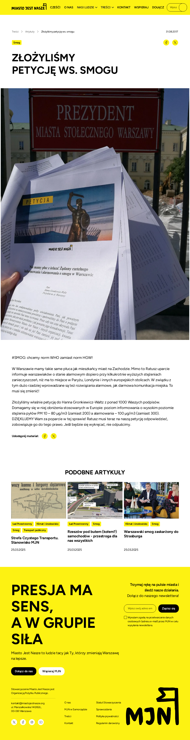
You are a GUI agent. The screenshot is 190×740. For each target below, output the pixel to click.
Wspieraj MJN (51, 671)
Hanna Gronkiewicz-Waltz (83, 402)
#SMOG (18, 357)
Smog (16, 42)
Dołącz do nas (24, 671)
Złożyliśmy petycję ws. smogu (57, 31)
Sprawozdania (104, 709)
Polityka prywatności (107, 716)
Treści (15, 31)
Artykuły (29, 31)
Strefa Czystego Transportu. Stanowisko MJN (34, 540)
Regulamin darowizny (108, 723)
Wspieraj (141, 7)
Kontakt (123, 7)
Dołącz (158, 7)
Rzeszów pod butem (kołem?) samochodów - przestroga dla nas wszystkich (92, 536)
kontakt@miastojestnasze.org (28, 703)
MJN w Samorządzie (75, 709)
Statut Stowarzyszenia (108, 702)
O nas (68, 7)
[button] (88, 7)
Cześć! (55, 7)
